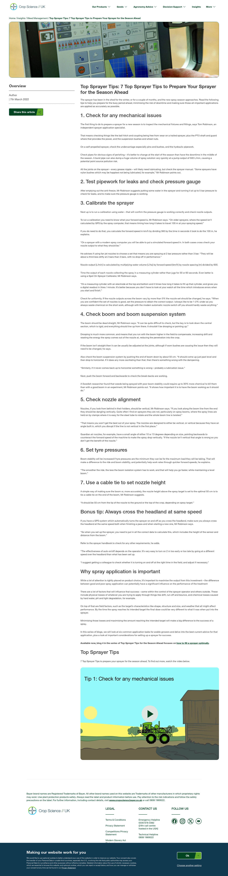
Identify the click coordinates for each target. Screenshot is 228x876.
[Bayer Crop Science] (29, 7)
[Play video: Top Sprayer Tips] (150, 713)
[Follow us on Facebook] (174, 821)
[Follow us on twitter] (190, 821)
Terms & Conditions (116, 819)
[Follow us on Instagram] (182, 821)
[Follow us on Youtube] (198, 821)
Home (12, 18)
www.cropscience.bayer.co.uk (125, 800)
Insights (21, 18)
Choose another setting (189, 865)
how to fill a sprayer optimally (193, 643)
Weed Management (37, 18)
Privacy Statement (69, 868)
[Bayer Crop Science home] (50, 811)
